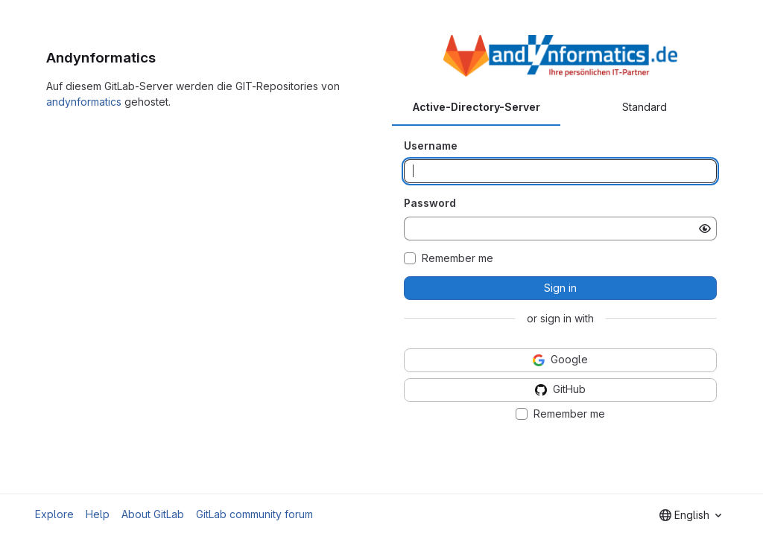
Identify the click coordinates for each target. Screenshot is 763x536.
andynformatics (83, 101)
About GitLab (152, 514)
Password (430, 203)
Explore (54, 514)
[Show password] (705, 228)
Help (98, 514)
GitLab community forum (254, 514)
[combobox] (690, 515)
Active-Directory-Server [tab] (476, 106)
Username (431, 145)
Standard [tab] (644, 106)
